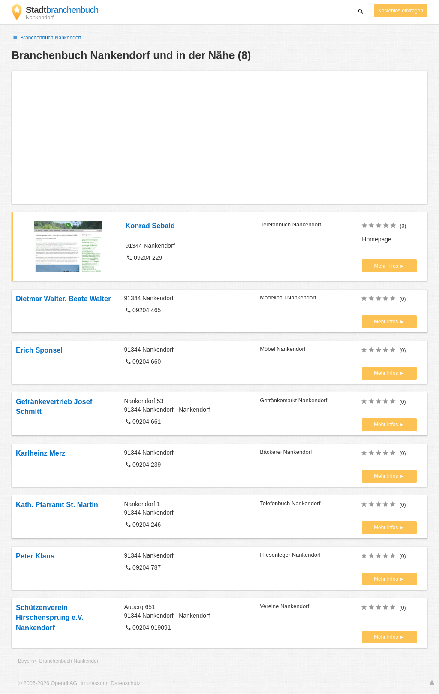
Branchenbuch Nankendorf (46, 38)
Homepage (376, 239)
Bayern (26, 661)
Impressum (94, 683)
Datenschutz (126, 683)
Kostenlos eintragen (400, 11)
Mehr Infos (387, 266)
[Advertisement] (219, 137)
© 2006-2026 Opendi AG (47, 683)
